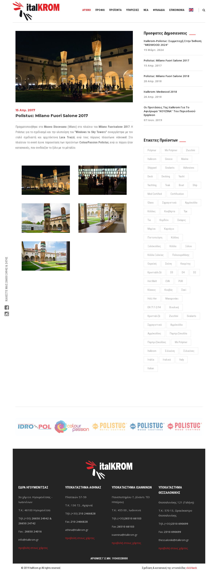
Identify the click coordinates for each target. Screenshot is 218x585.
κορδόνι (164, 220)
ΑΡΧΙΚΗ (86, 10)
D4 (183, 272)
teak (167, 185)
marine (184, 159)
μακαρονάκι (172, 298)
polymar (152, 150)
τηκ (185, 211)
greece (169, 159)
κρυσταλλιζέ (155, 272)
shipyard (152, 167)
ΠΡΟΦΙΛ (100, 10)
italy (181, 359)
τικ (149, 220)
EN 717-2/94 (154, 307)
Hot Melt (152, 281)
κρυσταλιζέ (154, 316)
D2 (194, 272)
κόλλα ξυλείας (156, 255)
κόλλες (152, 211)
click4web (191, 568)
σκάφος (181, 220)
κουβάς (169, 290)
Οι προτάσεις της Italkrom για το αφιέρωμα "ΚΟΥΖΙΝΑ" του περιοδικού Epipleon (169, 111)
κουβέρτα (169, 211)
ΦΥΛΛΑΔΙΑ (159, 10)
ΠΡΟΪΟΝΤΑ (115, 10)
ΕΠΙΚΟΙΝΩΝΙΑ (176, 10)
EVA (168, 281)
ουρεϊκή (152, 263)
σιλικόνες (188, 351)
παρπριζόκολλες (157, 342)
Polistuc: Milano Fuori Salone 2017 (166, 60)
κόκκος (152, 290)
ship (195, 185)
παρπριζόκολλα (178, 333)
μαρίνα (151, 228)
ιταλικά (167, 359)
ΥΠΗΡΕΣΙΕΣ (132, 10)
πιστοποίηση (155, 237)
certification (177, 194)
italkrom (152, 159)
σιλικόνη (170, 351)
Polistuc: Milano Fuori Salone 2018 (166, 76)
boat (181, 185)
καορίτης (186, 263)
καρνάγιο (169, 228)
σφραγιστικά (169, 202)
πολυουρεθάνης (180, 255)
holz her (152, 298)
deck (150, 176)
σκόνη (168, 263)
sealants (170, 167)
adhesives (188, 167)
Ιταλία (151, 359)
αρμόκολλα (191, 202)
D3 (171, 272)
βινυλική (174, 307)
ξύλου (188, 246)
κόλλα (173, 246)
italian (151, 368)
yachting (152, 185)
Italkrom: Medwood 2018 (160, 91)
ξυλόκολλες (154, 246)
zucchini (190, 150)
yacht (182, 176)
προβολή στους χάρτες (33, 548)
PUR (181, 281)
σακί (183, 290)
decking (166, 176)
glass (151, 202)
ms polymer (171, 150)
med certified (155, 194)
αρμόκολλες (154, 333)
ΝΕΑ (146, 10)
